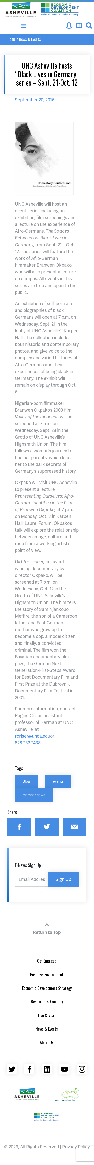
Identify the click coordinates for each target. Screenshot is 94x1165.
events (58, 781)
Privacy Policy (76, 1146)
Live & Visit (47, 1015)
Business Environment (47, 975)
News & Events (30, 39)
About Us (47, 1042)
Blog (26, 781)
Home (12, 39)
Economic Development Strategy (47, 988)
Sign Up (63, 879)
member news (34, 794)
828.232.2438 (28, 742)
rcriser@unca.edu (32, 736)
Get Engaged (46, 961)
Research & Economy (47, 1002)
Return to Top (47, 927)
